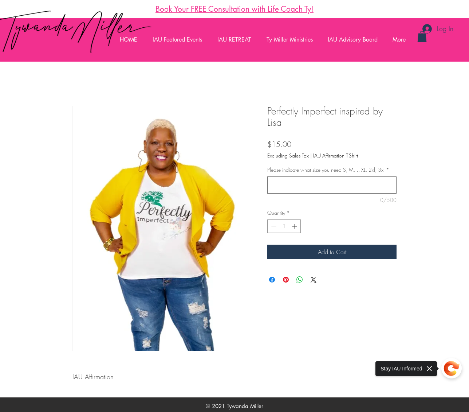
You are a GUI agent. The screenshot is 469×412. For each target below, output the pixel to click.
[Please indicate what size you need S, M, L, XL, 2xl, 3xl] (332, 185)
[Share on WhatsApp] (299, 279)
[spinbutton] (284, 226)
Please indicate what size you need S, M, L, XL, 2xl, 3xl (328, 169)
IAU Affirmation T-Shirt (335, 155)
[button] (422, 36)
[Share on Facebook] (272, 279)
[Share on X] (313, 279)
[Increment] (295, 226)
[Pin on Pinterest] (285, 279)
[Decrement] (272, 226)
